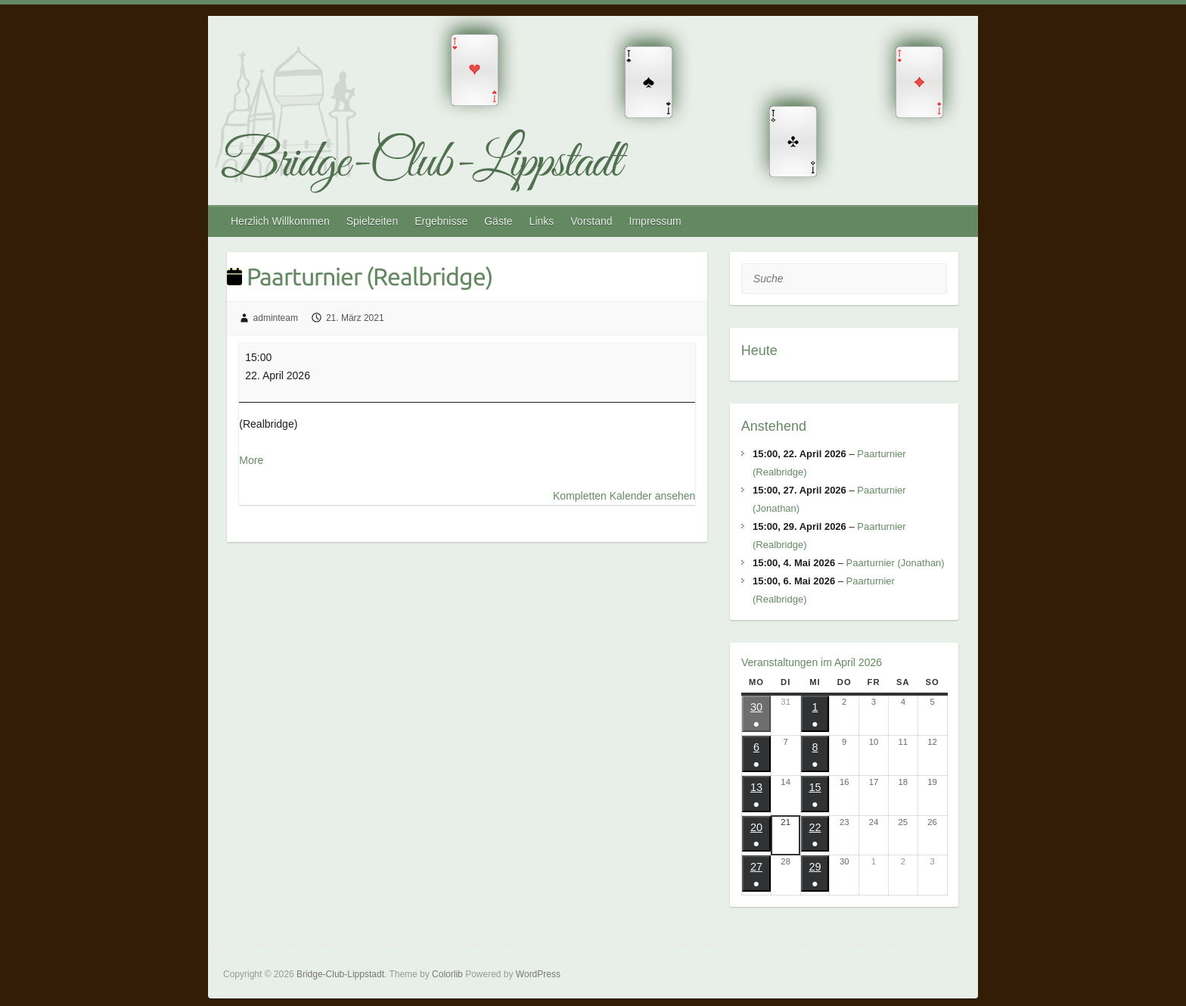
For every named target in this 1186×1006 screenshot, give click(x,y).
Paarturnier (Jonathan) (895, 562)
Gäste (498, 221)
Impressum (655, 221)
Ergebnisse (440, 221)
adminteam (275, 318)
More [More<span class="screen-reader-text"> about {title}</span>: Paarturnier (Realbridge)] (251, 460)
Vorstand (591, 221)
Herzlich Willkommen (280, 221)
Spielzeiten (372, 221)
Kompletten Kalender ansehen (624, 496)
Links (541, 221)
